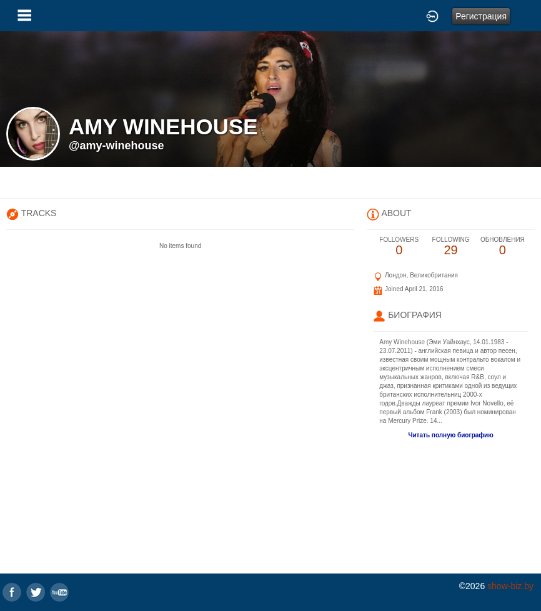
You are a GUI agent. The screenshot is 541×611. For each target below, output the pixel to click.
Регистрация (481, 16)
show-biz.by (510, 586)
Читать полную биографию (450, 435)
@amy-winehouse (116, 145)
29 (451, 246)
